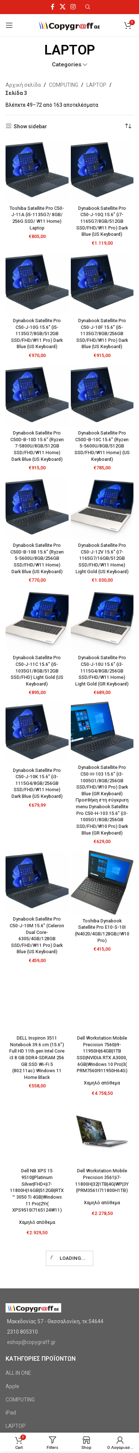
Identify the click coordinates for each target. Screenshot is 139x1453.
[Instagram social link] (73, 7)
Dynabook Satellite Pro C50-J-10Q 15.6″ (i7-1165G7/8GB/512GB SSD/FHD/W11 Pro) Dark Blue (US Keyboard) (102, 221)
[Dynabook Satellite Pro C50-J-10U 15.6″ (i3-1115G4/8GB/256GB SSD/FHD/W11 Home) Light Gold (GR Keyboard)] (102, 620)
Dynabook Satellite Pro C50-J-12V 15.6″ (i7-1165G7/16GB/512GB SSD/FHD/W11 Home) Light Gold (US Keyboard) (102, 558)
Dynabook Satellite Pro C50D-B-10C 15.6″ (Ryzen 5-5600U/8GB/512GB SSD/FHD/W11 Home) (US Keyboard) (102, 446)
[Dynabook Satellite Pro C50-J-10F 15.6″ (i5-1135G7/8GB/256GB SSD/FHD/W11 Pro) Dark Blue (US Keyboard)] (102, 283)
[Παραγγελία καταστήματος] (127, 126)
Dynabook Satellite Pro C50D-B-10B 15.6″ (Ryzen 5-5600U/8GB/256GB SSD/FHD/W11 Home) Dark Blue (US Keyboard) (37, 558)
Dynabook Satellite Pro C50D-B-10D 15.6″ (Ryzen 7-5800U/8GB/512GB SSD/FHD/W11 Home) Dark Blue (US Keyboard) (37, 446)
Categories (67, 64)
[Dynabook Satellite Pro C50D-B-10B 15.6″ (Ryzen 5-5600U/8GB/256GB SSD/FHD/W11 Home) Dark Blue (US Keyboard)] (37, 507)
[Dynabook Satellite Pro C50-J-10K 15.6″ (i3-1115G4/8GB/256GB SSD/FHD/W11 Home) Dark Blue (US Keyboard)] (37, 733)
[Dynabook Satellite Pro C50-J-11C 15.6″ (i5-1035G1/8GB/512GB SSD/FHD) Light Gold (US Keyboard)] (37, 620)
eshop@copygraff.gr (31, 1342)
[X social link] (62, 7)
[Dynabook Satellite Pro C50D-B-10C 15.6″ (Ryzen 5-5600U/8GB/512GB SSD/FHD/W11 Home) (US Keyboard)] (102, 395)
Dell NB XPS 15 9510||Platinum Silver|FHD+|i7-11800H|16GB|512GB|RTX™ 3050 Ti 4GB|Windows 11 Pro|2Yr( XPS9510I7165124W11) (37, 1190)
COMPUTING (63, 85)
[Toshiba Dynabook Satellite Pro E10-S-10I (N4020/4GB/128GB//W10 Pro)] (102, 882)
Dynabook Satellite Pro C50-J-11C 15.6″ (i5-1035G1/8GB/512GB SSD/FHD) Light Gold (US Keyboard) (37, 671)
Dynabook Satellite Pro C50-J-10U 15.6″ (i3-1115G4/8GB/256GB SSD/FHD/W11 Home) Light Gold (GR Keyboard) (102, 671)
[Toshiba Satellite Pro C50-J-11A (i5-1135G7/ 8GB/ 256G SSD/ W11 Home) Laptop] (37, 170)
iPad (11, 1413)
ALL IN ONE (18, 1373)
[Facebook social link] (53, 7)
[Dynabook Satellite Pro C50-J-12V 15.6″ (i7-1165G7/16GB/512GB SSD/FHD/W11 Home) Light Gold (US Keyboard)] (102, 507)
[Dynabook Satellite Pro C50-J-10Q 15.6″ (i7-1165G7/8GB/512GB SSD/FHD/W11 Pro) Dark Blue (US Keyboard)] (102, 170)
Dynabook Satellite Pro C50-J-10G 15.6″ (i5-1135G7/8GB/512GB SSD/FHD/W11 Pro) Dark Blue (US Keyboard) (37, 334)
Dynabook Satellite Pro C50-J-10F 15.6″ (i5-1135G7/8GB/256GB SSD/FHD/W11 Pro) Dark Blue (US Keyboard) (102, 334)
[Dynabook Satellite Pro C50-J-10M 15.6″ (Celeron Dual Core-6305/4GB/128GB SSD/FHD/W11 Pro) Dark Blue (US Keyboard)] (37, 881)
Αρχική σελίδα (23, 85)
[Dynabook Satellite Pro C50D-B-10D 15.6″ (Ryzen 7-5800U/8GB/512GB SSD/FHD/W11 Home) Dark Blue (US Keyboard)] (37, 395)
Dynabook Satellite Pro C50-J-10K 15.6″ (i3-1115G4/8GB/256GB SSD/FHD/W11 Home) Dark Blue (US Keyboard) (37, 783)
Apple (12, 1386)
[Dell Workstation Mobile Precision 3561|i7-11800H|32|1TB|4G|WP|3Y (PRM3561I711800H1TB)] (102, 1133)
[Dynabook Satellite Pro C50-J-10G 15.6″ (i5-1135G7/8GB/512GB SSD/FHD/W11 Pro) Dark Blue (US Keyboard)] (37, 283)
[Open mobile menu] (9, 25)
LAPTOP (96, 85)
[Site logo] (69, 25)
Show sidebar (30, 126)
